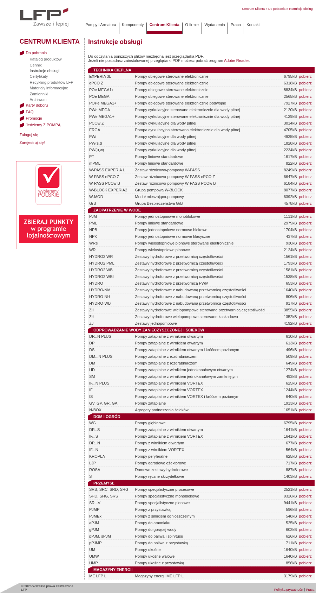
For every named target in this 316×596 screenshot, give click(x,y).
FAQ (27, 112)
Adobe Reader (236, 60)
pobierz (305, 76)
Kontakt (252, 25)
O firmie (192, 25)
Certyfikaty (39, 76)
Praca (236, 25)
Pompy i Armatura (100, 25)
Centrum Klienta (253, 9)
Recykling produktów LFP (51, 82)
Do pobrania (276, 9)
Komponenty (133, 25)
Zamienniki (39, 94)
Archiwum (38, 99)
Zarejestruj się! (32, 142)
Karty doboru (34, 105)
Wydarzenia (214, 25)
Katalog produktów (46, 59)
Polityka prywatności (288, 589)
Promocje (31, 118)
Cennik (36, 65)
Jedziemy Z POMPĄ (40, 125)
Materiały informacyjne (49, 88)
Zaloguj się (29, 135)
